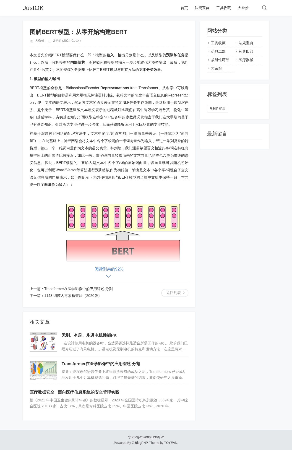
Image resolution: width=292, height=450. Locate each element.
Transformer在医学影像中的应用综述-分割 (78, 289)
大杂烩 (243, 8)
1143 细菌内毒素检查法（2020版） (73, 296)
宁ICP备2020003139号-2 (146, 437)
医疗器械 (246, 60)
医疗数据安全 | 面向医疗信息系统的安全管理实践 (74, 392)
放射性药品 (220, 60)
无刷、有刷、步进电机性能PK (89, 335)
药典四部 (246, 51)
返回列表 (173, 293)
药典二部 (218, 51)
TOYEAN (170, 443)
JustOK (33, 7)
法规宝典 (202, 8)
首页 (184, 8)
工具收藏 (223, 8)
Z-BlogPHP (139, 443)
